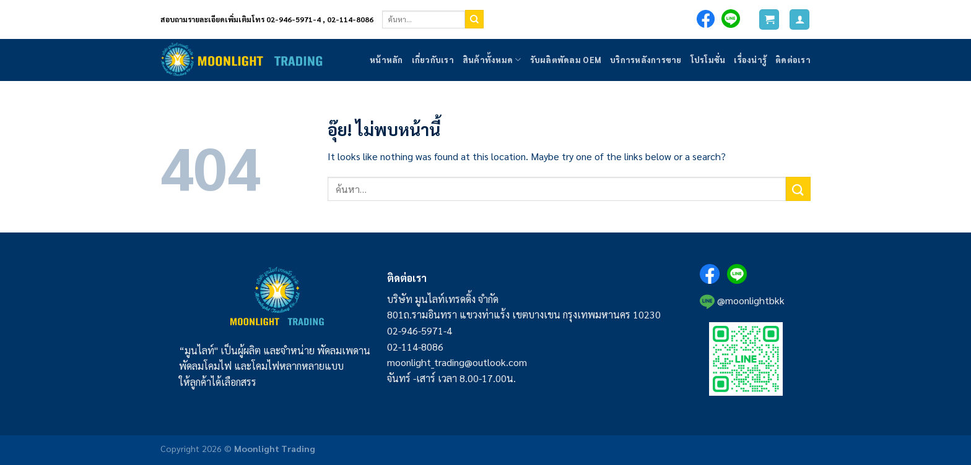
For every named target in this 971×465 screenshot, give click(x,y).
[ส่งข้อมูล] (474, 19)
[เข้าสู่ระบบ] (799, 19)
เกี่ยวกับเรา (433, 59)
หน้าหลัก (386, 59)
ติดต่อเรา (793, 59)
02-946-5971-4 (419, 330)
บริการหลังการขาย (646, 59)
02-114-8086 (415, 346)
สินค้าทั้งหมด (492, 60)
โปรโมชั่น (708, 59)
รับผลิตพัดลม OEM (565, 59)
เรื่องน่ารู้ (750, 59)
